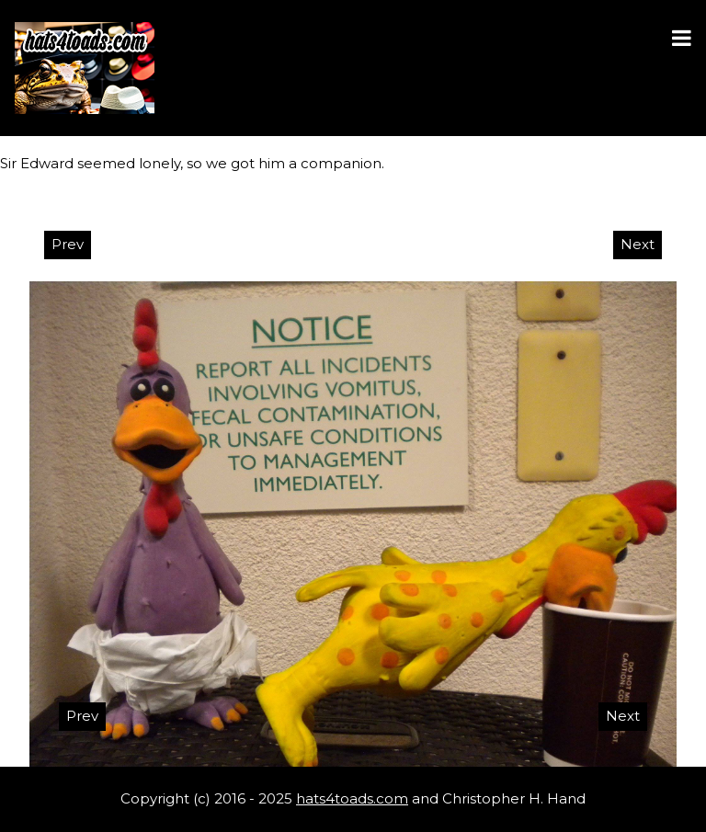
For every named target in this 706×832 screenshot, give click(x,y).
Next (638, 244)
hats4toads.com (352, 798)
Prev (67, 244)
